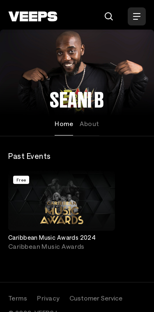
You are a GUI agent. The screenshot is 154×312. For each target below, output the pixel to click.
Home (64, 123)
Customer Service (95, 298)
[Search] (109, 16)
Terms (17, 298)
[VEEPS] (32, 16)
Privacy (48, 298)
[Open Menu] (137, 16)
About (89, 123)
